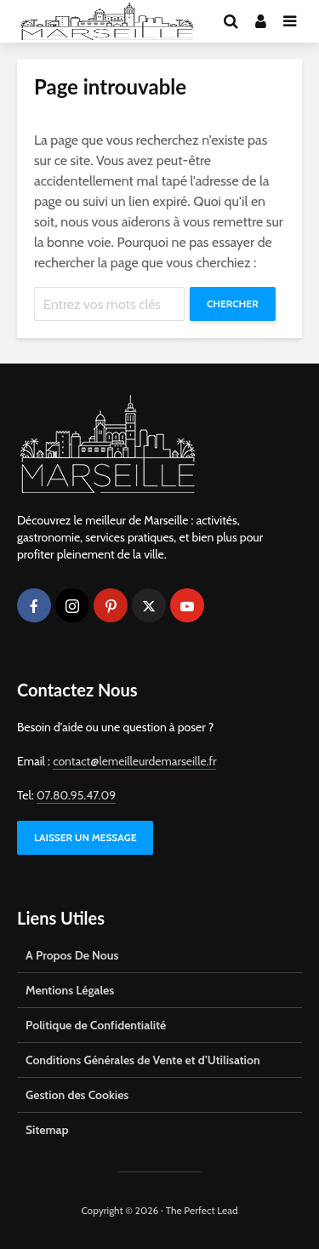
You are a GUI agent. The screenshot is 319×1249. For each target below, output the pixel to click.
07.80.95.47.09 (76, 795)
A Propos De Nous (72, 955)
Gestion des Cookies (77, 1095)
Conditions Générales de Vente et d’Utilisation (143, 1060)
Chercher (233, 303)
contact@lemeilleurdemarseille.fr (134, 761)
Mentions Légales (70, 990)
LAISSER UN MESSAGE (85, 837)
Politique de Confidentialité (96, 1025)
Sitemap (47, 1129)
